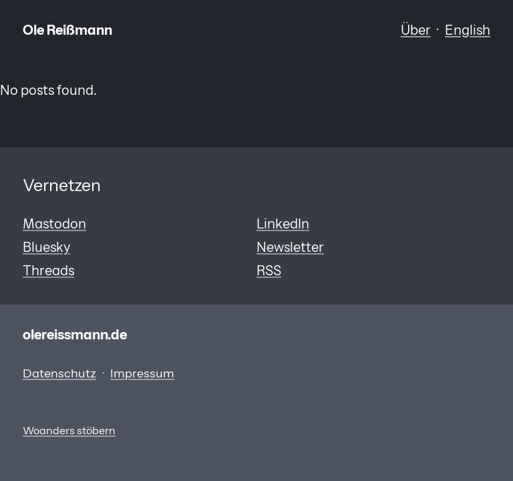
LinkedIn (282, 223)
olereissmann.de (75, 334)
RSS (268, 270)
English (467, 29)
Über (416, 29)
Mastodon (54, 223)
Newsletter (290, 246)
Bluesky (46, 246)
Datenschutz (59, 373)
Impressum (142, 373)
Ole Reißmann (67, 29)
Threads (48, 270)
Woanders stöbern (69, 430)
